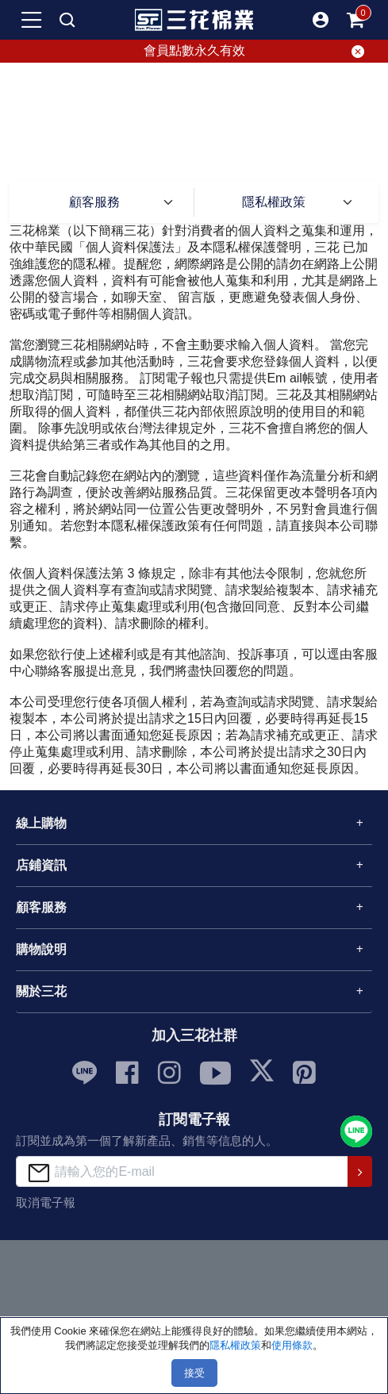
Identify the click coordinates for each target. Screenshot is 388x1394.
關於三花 (41, 991)
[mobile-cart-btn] (356, 20)
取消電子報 (45, 1202)
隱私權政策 (273, 202)
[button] (320, 20)
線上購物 (41, 823)
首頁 (128, 130)
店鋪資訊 (41, 865)
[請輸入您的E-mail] (182, 1171)
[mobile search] (67, 20)
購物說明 (41, 949)
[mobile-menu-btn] (32, 20)
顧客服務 (178, 130)
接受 (194, 1373)
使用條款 (292, 1345)
